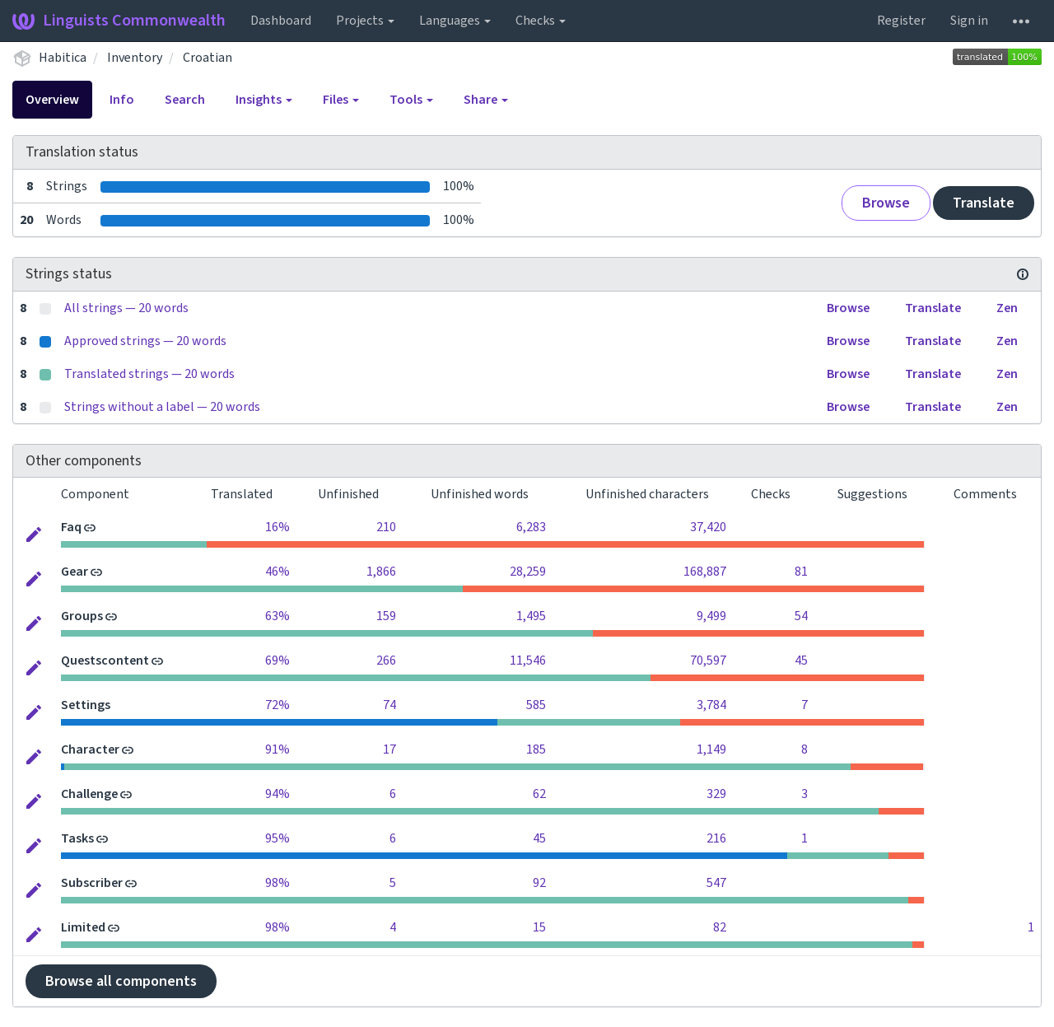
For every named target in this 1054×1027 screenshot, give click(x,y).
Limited (83, 927)
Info (122, 100)
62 (539, 794)
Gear (74, 572)
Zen (1007, 308)
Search (185, 100)
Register (901, 21)
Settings (85, 705)
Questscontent (105, 660)
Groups (82, 616)
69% (277, 660)
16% (277, 527)
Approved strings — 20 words (145, 341)
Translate (983, 203)
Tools (411, 100)
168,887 (704, 572)
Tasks (77, 838)
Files (341, 100)
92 (539, 883)
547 (716, 883)
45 (801, 660)
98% (277, 883)
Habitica (62, 58)
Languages (455, 21)
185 (536, 749)
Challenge (89, 794)
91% (277, 749)
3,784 (711, 705)
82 (719, 927)
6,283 (531, 527)
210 (386, 527)
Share (486, 100)
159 (386, 616)
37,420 (708, 527)
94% (277, 794)
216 (716, 838)
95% (277, 838)
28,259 (528, 572)
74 (389, 705)
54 (801, 616)
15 (539, 927)
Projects (365, 21)
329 (716, 794)
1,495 (531, 616)
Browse (886, 203)
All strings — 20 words (126, 308)
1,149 (711, 749)
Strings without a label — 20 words (162, 407)
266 (386, 660)
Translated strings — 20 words (149, 374)
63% (277, 616)
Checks (540, 21)
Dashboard (280, 21)
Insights (264, 100)
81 (801, 572)
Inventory (134, 58)
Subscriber (92, 883)
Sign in (969, 21)
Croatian (207, 58)
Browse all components (121, 981)
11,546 (528, 660)
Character (90, 749)
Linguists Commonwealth (119, 20)
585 (536, 705)
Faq (71, 527)
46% (277, 572)
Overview (52, 100)
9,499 (711, 616)
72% (277, 705)
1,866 (381, 572)
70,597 (708, 660)
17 (389, 749)
